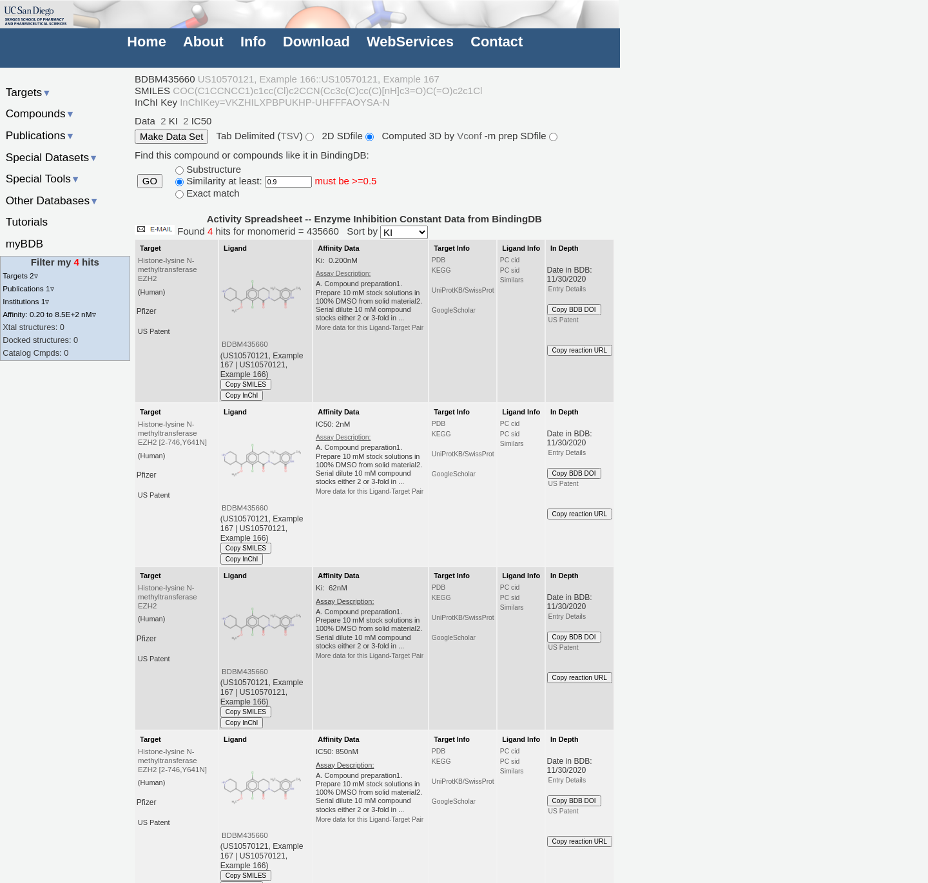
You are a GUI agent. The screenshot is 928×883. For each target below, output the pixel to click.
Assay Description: (343, 273)
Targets (29, 92)
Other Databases (52, 200)
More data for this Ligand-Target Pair (369, 327)
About (203, 42)
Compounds (40, 113)
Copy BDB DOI (574, 309)
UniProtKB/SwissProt (463, 290)
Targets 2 (20, 275)
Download (316, 42)
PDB (438, 260)
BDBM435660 (245, 344)
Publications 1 (28, 288)
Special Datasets (52, 157)
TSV (290, 135)
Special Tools (43, 178)
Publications (40, 135)
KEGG (441, 270)
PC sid (509, 270)
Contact (496, 42)
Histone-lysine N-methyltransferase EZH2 (167, 269)
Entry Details (567, 289)
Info (253, 42)
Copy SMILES (246, 384)
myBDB (24, 243)
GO (149, 181)
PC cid (509, 260)
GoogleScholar (454, 310)
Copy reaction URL (579, 350)
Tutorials (27, 221)
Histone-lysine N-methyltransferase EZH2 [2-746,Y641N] (172, 433)
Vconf (471, 135)
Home (146, 42)
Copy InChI (242, 395)
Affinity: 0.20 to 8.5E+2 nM (49, 314)
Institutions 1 (26, 301)
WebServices (410, 42)
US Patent (563, 320)
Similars (512, 280)
